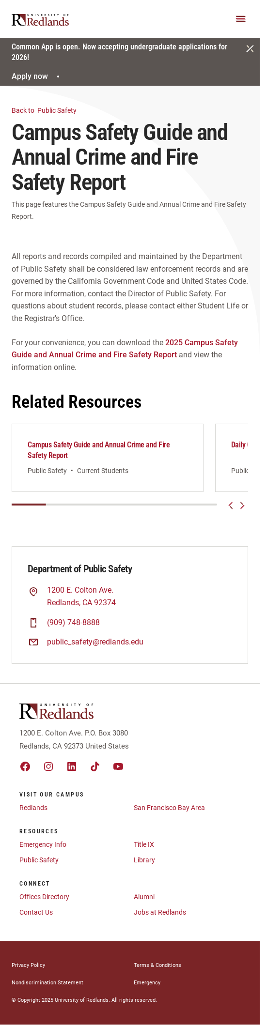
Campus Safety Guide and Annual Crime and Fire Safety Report (99, 450)
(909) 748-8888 (73, 622)
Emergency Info (42, 844)
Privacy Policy (28, 965)
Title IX (144, 844)
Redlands (33, 808)
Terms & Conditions (157, 965)
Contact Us (36, 912)
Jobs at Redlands (160, 912)
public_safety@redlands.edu (95, 641)
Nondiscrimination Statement (47, 983)
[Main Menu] (241, 19)
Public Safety (50, 109)
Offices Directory (44, 897)
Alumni (144, 897)
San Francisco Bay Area (169, 808)
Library (144, 860)
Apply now (37, 76)
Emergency (147, 983)
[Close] (250, 48)
